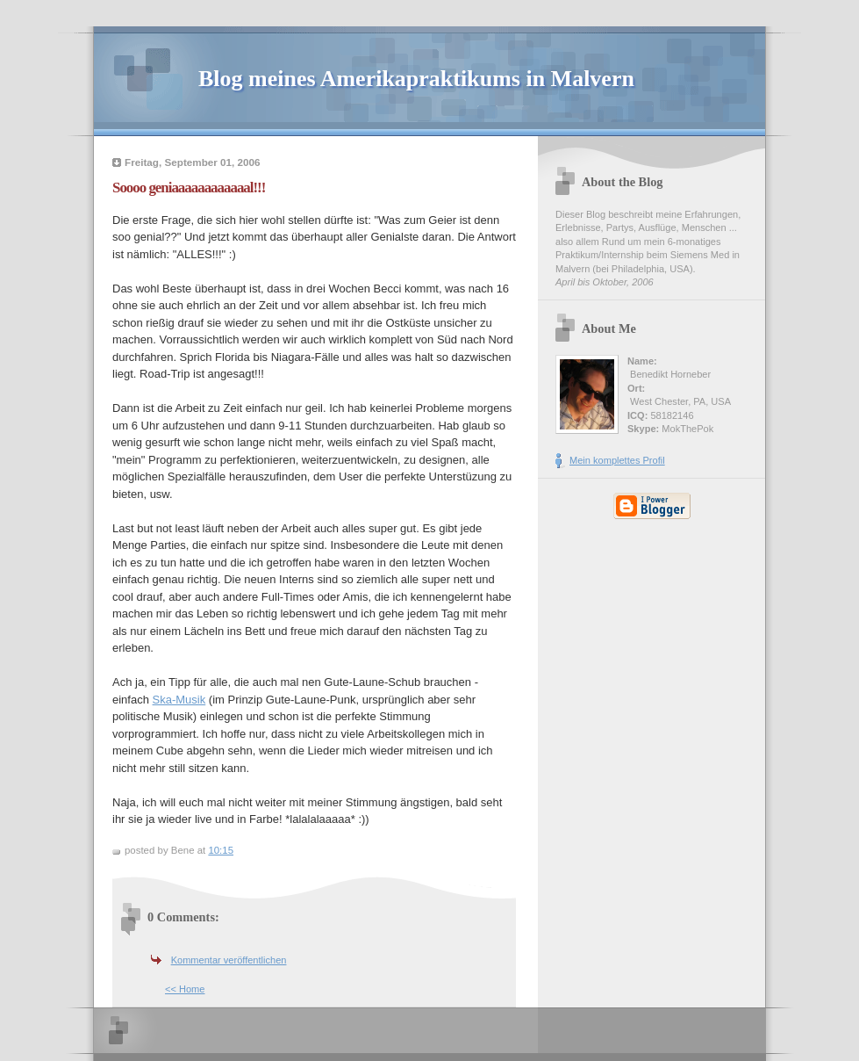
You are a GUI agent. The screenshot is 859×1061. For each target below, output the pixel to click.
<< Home (184, 989)
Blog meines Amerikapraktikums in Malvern (416, 78)
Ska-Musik (179, 699)
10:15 (220, 850)
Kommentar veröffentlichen (229, 960)
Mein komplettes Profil (617, 460)
